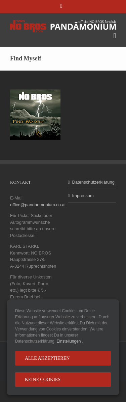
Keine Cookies (42, 379)
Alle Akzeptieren (47, 358)
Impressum (83, 195)
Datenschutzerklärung (92, 182)
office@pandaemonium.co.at (38, 204)
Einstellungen (69, 341)
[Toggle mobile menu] (114, 35)
